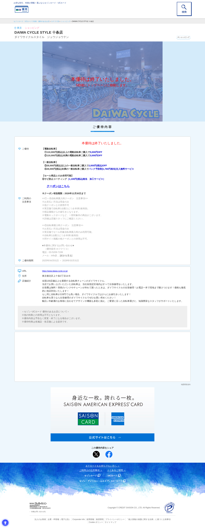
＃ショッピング (181, 36)
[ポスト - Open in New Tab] (96, 454)
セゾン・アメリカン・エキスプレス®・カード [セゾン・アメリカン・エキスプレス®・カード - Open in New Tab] (100, 480)
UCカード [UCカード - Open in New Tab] (114, 475)
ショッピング (65, 21)
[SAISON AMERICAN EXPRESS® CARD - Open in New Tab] (102, 439)
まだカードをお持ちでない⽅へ (101, 466)
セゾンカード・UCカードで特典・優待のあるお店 (31, 21)
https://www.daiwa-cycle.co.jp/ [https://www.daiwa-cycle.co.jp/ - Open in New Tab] (57, 271)
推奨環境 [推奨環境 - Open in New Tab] (92, 519)
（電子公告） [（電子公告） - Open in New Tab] (60, 519)
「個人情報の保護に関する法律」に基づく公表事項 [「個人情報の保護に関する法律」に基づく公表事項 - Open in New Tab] (138, 519)
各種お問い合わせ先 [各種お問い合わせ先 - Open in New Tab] (38, 511)
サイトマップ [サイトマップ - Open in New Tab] (102, 522)
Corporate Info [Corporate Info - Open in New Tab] (73, 519)
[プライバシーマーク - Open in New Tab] (169, 508)
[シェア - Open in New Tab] (108, 454)
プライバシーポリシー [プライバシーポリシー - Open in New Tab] (107, 519)
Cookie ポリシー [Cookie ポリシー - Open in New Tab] (166, 519)
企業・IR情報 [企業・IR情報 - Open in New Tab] (50, 519)
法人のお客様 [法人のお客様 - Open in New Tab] (37, 519)
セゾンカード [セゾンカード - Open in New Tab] (89, 475)
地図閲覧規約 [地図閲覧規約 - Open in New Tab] (186, 384)
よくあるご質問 (115, 470)
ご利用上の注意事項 (89, 470)
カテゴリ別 (55, 21)
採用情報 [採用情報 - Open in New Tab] (84, 519)
